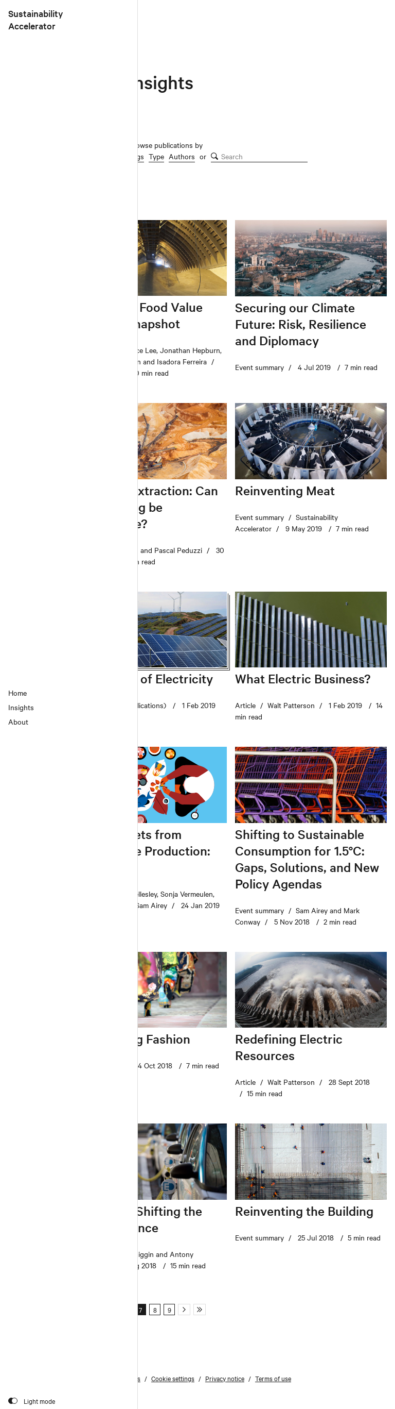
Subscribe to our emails (107, 1378)
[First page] (81, 1309)
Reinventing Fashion (132, 1039)
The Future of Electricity (144, 678)
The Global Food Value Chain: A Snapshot (139, 315)
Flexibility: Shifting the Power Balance (138, 1219)
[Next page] (184, 1309)
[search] (259, 156)
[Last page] (199, 1309)
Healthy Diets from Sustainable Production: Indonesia (142, 850)
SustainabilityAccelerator (35, 19)
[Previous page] (97, 1309)
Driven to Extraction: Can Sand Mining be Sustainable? (146, 506)
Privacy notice (224, 1378)
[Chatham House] (357, 16)
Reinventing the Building (304, 1211)
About (18, 721)
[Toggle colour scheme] (31, 1401)
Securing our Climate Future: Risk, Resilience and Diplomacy (300, 323)
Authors (182, 156)
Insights (21, 707)
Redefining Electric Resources (289, 1047)
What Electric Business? (302, 678)
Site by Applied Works (105, 1400)
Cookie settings (172, 1378)
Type (156, 156)
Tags (136, 156)
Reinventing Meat (285, 490)
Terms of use (273, 1378)
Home (17, 692)
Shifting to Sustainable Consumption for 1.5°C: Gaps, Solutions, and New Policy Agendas (307, 859)
